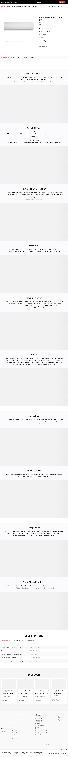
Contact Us (37, 737)
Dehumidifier (15, 724)
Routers (25, 720)
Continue (62, 2)
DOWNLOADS (24, 57)
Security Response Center (50, 723)
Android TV (3, 724)
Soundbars (3, 731)
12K (47, 49)
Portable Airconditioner (15, 721)
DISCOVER (31, 57)
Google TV (3, 720)
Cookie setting (64, 753)
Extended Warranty (39, 725)
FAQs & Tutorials (38, 718)
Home (2, 10)
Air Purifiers (15, 736)
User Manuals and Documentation (39, 721)
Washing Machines (16, 732)
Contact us (48, 720)
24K (60, 49)
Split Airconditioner (16, 717)
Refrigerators (15, 730)
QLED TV (3, 718)
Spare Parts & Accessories (38, 735)
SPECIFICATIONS (15, 57)
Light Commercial (16, 718)
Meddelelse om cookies (17, 754)
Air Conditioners (15, 734)
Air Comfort (7, 10)
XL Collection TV (4, 722)
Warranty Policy (38, 723)
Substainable (49, 718)
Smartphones (26, 717)
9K (41, 49)
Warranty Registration (37, 728)
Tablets (25, 718)
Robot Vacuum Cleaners (15, 739)
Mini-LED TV (3, 717)
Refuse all (57, 753)
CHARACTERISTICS (5, 57)
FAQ (47, 730)
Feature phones (27, 722)
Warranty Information (48, 733)
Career (47, 717)
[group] (19, 26)
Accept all (51, 753)
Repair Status (38, 732)
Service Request (38, 730)
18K (53, 49)
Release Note (49, 737)
